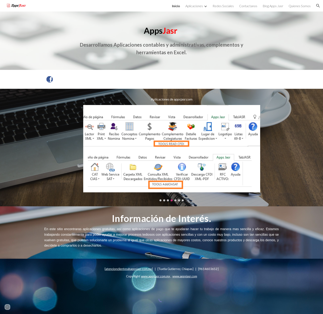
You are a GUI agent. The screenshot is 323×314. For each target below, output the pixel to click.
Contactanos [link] (248, 6)
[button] (318, 6)
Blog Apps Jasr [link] (273, 6)
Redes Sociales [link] (223, 6)
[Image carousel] (171, 153)
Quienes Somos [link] (300, 6)
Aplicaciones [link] (194, 6)
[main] (161, 40)
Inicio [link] (176, 6)
